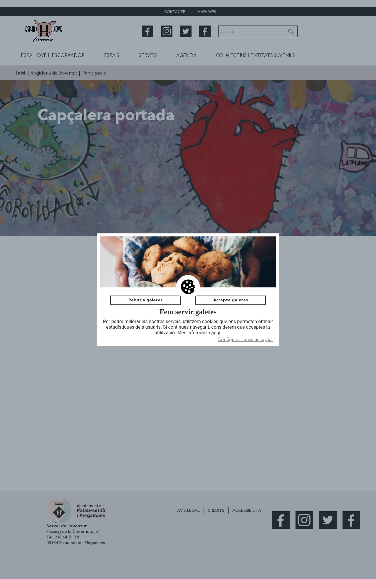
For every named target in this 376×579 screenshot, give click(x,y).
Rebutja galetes (145, 300)
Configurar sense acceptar (245, 339)
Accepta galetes (230, 300)
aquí (215, 332)
